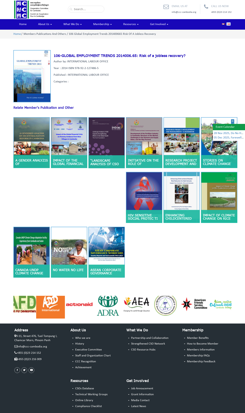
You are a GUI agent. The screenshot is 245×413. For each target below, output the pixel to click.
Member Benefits (198, 338)
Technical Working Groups (91, 394)
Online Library (84, 400)
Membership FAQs (198, 355)
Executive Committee (88, 349)
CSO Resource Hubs (143, 349)
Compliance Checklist (88, 406)
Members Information (201, 349)
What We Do (72, 24)
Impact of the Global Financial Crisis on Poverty (69, 164)
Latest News (138, 406)
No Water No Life (68, 270)
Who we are (82, 338)
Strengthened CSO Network (148, 343)
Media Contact (140, 400)
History (79, 343)
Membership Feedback (201, 361)
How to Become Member (202, 343)
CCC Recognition (85, 361)
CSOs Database (84, 388)
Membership (102, 24)
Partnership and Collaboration (149, 338)
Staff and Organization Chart (93, 355)
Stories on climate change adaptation (217, 164)
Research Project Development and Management (181, 164)
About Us (45, 24)
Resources (131, 24)
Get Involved (159, 24)
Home (23, 24)
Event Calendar (225, 126)
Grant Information (142, 394)
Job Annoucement (142, 388)
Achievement (83, 367)
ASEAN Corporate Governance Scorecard (105, 273)
